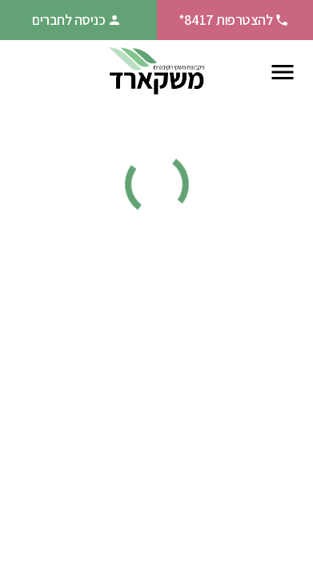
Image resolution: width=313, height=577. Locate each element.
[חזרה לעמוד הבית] (157, 71)
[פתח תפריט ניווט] (282, 72)
